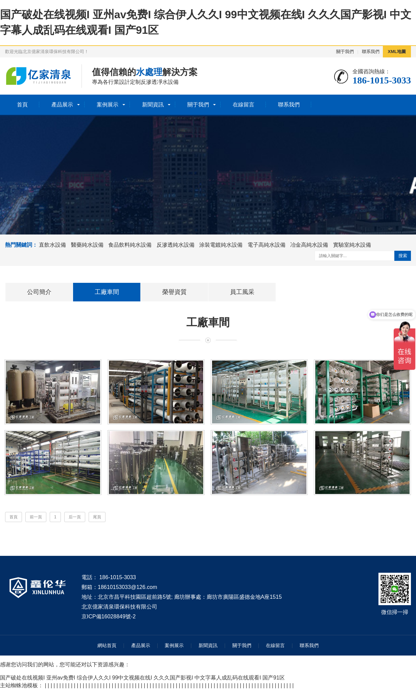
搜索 (402, 255)
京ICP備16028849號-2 (109, 618)
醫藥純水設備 (87, 245)
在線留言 (243, 104)
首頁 (22, 104)
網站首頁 (106, 647)
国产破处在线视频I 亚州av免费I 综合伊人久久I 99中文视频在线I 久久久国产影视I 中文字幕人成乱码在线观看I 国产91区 (142, 679)
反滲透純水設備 (175, 245)
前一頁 (36, 518)
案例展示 (107, 104)
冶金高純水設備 (309, 245)
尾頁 (97, 518)
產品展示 (62, 104)
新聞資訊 (153, 104)
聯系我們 (370, 51)
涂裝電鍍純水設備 (220, 245)
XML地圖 (397, 51)
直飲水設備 (52, 245)
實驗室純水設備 (352, 245)
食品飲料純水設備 (130, 245)
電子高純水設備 (266, 245)
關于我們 (345, 51)
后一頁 (75, 518)
